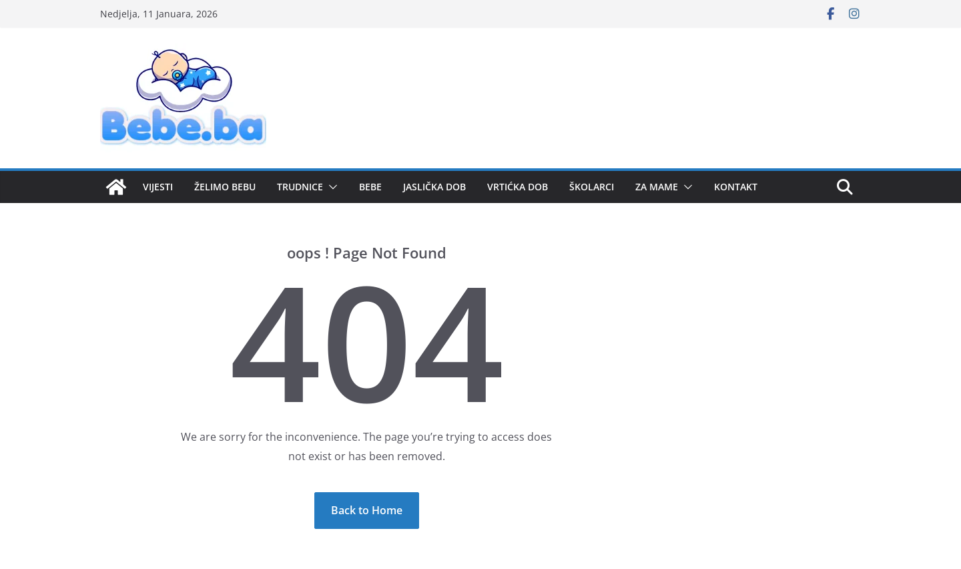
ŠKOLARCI (591, 186)
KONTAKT (735, 186)
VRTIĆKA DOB (517, 186)
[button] (330, 187)
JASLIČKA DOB (434, 186)
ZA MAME (656, 186)
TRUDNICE (300, 186)
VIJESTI (158, 186)
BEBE (370, 186)
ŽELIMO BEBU (225, 186)
